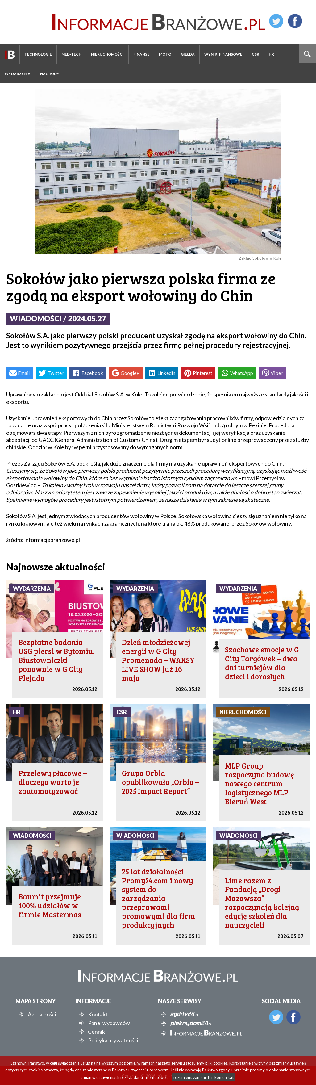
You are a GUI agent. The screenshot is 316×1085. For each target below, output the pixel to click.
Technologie (38, 54)
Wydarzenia (18, 73)
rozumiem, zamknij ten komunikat (203, 1077)
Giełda (188, 54)
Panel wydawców (109, 1023)
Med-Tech (71, 54)
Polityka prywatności (113, 1040)
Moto (165, 54)
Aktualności (42, 1014)
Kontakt (98, 1014)
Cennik (96, 1031)
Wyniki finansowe (223, 54)
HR (271, 54)
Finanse (141, 54)
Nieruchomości (107, 54)
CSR (255, 54)
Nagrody (49, 73)
